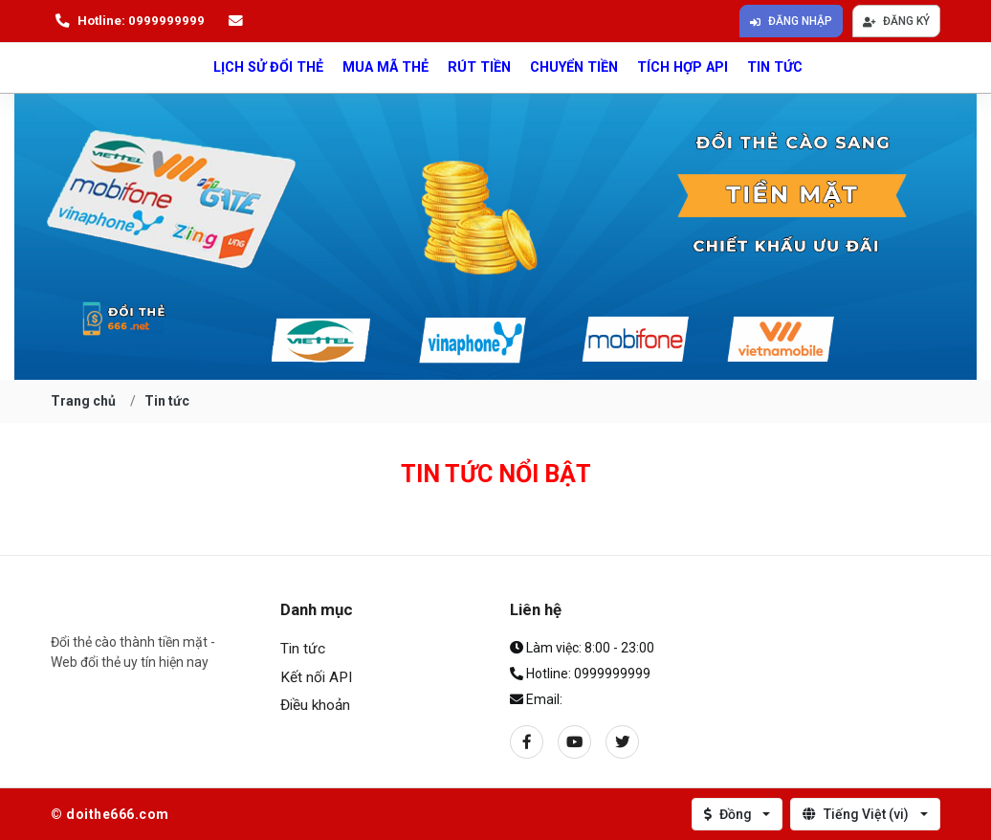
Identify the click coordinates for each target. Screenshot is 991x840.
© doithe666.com (110, 814)
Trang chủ (83, 401)
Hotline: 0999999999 (128, 21)
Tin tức (775, 67)
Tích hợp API (682, 67)
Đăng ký (896, 21)
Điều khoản (315, 705)
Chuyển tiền (574, 67)
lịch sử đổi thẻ (268, 67)
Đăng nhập (791, 21)
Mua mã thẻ (385, 67)
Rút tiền (479, 67)
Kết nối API (316, 677)
